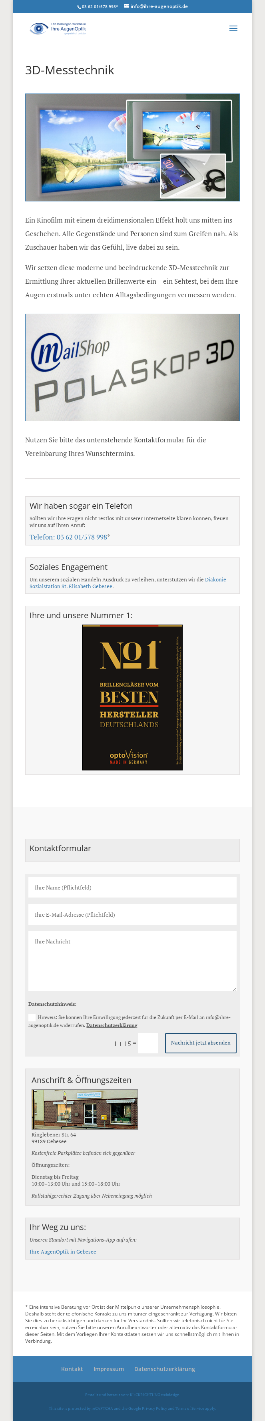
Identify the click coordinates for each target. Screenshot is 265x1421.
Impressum (109, 1369)
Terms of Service (189, 1408)
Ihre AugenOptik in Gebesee (63, 1251)
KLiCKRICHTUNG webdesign (154, 1394)
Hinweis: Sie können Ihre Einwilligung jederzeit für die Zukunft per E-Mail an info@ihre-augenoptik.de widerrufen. (129, 1021)
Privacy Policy (154, 1408)
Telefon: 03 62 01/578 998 (68, 536)
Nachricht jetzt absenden (201, 1042)
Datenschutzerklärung (111, 1025)
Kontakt (72, 1369)
